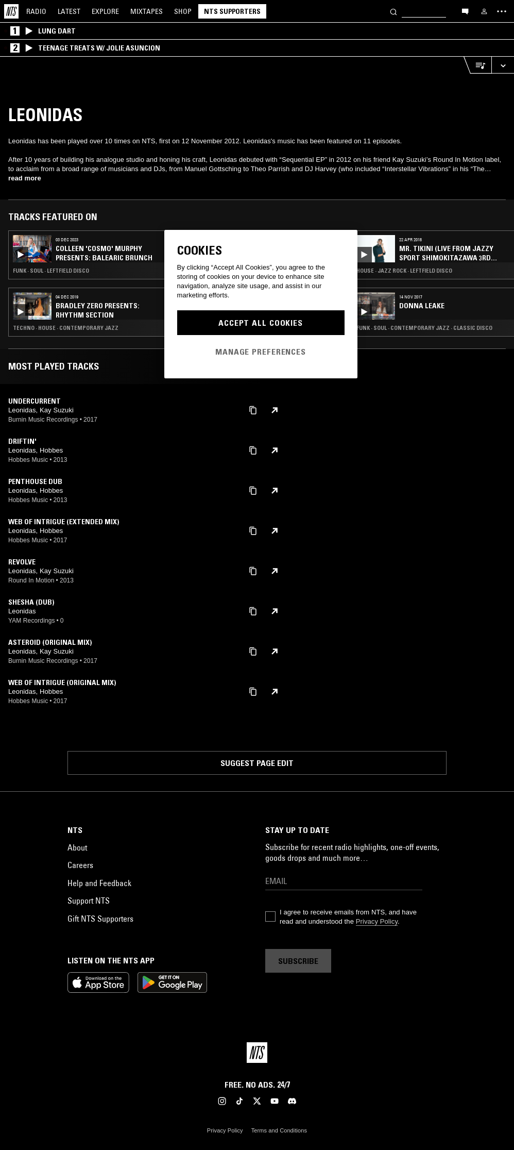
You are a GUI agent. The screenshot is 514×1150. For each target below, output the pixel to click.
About (77, 847)
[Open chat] (465, 11)
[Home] (11, 11)
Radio (36, 11)
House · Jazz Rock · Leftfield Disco (404, 270)
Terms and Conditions (279, 1130)
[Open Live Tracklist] (477, 65)
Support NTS (88, 900)
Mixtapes (146, 11)
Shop (183, 11)
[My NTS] (484, 11)
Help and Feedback (99, 883)
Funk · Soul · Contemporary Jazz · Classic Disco (424, 327)
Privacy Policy (377, 921)
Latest (69, 11)
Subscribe (298, 961)
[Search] (393, 11)
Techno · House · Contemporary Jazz (65, 327)
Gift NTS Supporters (100, 918)
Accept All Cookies (260, 323)
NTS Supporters (232, 11)
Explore (105, 11)
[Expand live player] (502, 65)
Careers (80, 865)
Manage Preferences (260, 351)
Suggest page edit (257, 763)
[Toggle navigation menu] (501, 11)
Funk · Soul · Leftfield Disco (51, 270)
